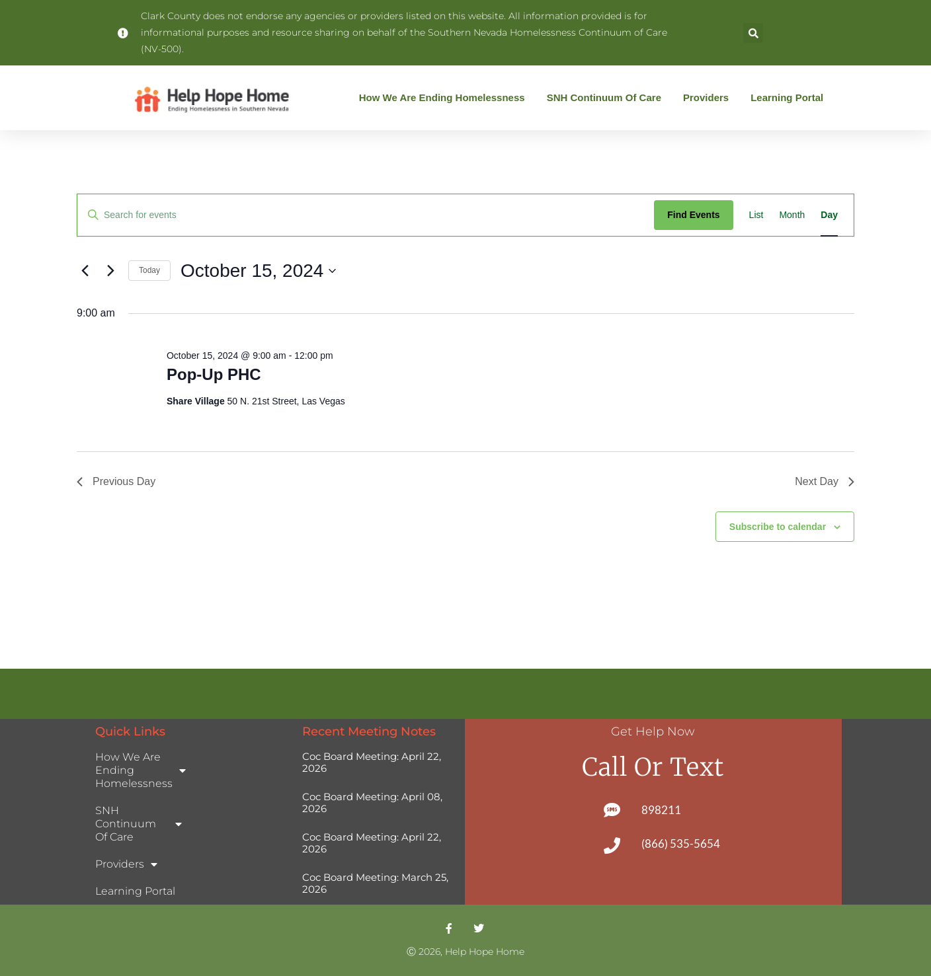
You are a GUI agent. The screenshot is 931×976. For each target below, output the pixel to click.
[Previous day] (85, 271)
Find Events (693, 214)
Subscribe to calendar (777, 526)
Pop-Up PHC (214, 374)
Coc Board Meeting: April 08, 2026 (372, 802)
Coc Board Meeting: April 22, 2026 (371, 762)
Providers (709, 97)
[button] (753, 33)
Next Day (824, 481)
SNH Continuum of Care (607, 97)
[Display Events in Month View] (792, 215)
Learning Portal (786, 97)
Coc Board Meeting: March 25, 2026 (375, 883)
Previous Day (116, 481)
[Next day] (110, 271)
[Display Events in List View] (756, 215)
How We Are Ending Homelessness (445, 97)
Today (149, 270)
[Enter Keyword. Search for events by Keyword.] (365, 215)
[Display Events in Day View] (829, 215)
